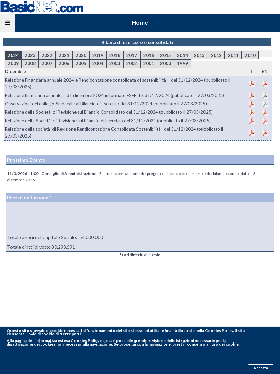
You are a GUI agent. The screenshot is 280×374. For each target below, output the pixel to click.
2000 (165, 63)
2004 (97, 63)
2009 (13, 63)
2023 (30, 55)
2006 (64, 63)
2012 (216, 55)
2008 (30, 63)
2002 (131, 63)
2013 (199, 55)
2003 (114, 63)
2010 (250, 55)
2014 (182, 55)
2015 (165, 55)
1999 (182, 63)
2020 (81, 55)
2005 (81, 63)
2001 (148, 63)
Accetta (260, 367)
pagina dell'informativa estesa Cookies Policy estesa (63, 340)
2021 (64, 55)
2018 (114, 55)
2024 (13, 55)
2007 (47, 63)
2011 (233, 55)
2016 (148, 55)
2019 (97, 55)
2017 (131, 55)
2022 (47, 55)
